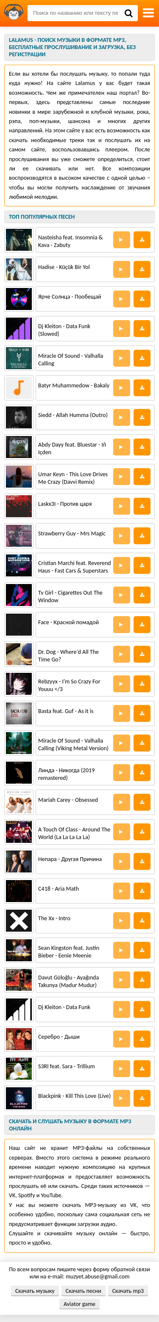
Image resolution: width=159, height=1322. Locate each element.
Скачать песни (83, 1291)
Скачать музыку (35, 1291)
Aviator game (79, 1304)
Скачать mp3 (128, 1291)
